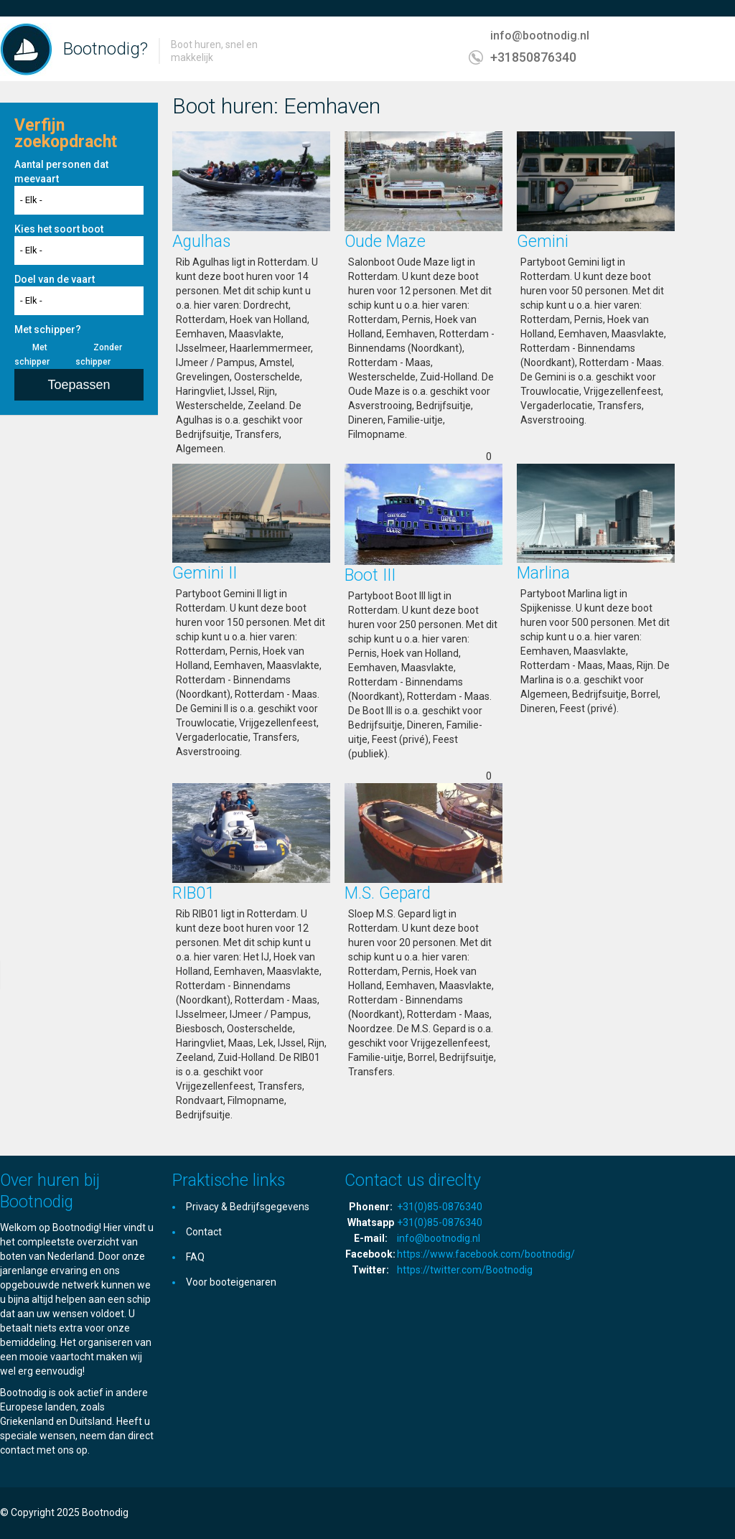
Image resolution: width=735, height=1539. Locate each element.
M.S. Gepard (388, 893)
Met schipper (32, 354)
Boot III (370, 575)
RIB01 (193, 893)
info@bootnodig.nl (539, 35)
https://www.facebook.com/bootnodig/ (486, 1254)
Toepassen (78, 385)
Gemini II (204, 573)
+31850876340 (533, 57)
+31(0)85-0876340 (439, 1206)
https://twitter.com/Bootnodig (465, 1270)
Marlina (543, 573)
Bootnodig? (105, 49)
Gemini (542, 241)
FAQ (195, 1257)
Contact (204, 1232)
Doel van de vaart (54, 279)
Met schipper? (47, 329)
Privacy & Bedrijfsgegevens (247, 1206)
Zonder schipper (98, 354)
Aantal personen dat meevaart (61, 171)
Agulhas (201, 241)
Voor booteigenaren (231, 1282)
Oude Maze (385, 241)
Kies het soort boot (58, 229)
